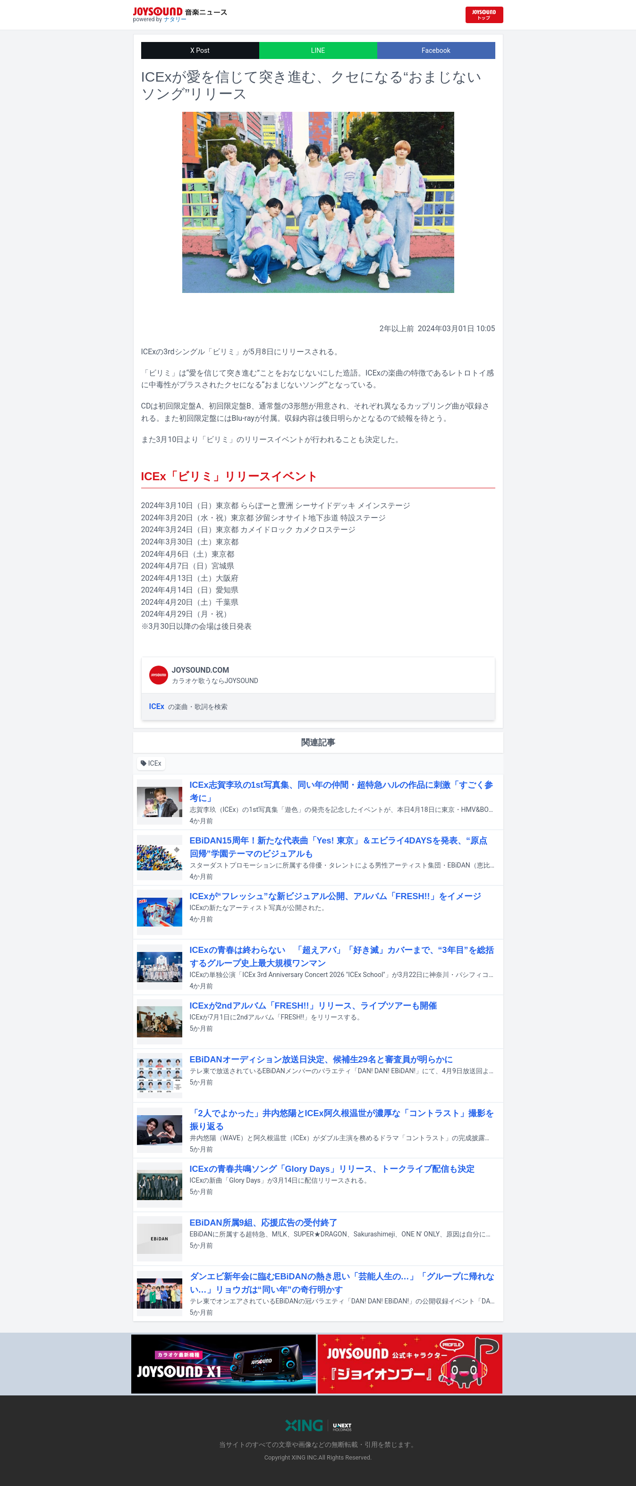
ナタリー (175, 19)
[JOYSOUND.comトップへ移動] (484, 15)
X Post (200, 50)
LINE (318, 50)
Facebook (436, 50)
